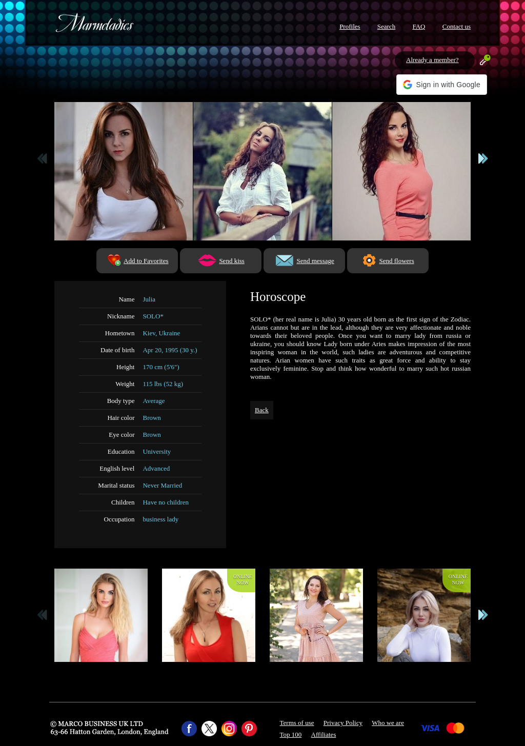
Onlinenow (242, 580)
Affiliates (323, 734)
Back (262, 410)
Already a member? (432, 60)
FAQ (418, 26)
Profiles (349, 26)
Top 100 (291, 734)
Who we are (388, 723)
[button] (441, 84)
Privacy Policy (343, 723)
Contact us (456, 26)
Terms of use (297, 723)
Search (386, 26)
